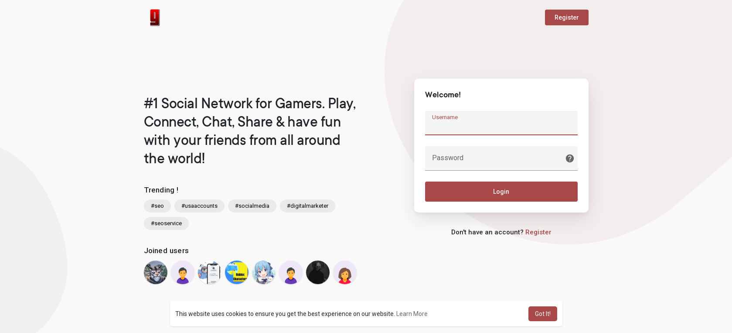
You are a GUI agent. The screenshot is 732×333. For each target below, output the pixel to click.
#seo (157, 206)
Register (567, 17)
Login (501, 191)
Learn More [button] (412, 313)
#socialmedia (252, 206)
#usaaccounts (199, 206)
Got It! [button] (543, 313)
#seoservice (166, 223)
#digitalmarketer (307, 206)
